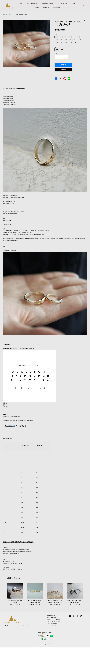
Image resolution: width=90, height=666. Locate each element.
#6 (65, 37)
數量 (56, 54)
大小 (56, 47)
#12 (66, 40)
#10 (57, 40)
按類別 (72, 3)
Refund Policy (52, 643)
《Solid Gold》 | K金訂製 (47, 3)
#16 (57, 43)
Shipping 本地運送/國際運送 (53, 619)
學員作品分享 (46, 7)
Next (48, 44)
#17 (61, 43)
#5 (60, 37)
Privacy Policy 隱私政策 (52, 623)
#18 (66, 43)
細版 (57, 49)
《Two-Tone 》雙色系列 (61, 3)
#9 (77, 37)
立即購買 (63, 64)
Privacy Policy (45, 643)
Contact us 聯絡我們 (51, 625)
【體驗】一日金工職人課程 (31, 3)
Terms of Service (38, 643)
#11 (61, 40)
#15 (80, 40)
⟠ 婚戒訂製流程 (56, 7)
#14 (75, 40)
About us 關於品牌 (51, 615)
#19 (71, 43)
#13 (70, 40)
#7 (69, 37)
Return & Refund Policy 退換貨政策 (54, 621)
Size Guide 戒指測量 (51, 617)
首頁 (21, 3)
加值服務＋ (37, 7)
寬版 (62, 49)
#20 (75, 43)
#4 (56, 37)
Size (56, 34)
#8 (73, 37)
